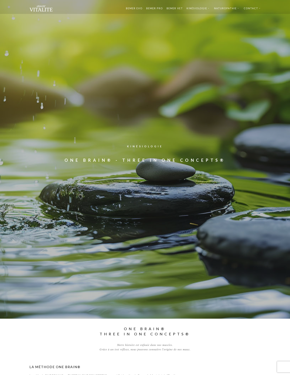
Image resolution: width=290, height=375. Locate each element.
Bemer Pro (154, 8)
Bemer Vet (175, 8)
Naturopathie (225, 8)
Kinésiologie (197, 8)
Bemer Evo (134, 8)
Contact (251, 8)
